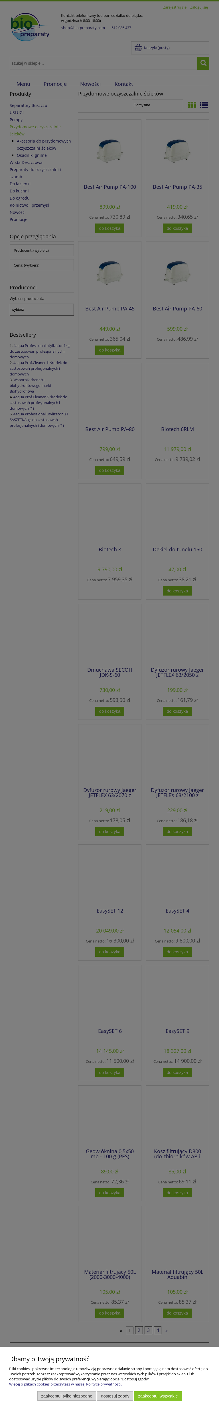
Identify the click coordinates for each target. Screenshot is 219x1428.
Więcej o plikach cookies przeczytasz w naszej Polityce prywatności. (65, 1384)
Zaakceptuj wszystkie (158, 1396)
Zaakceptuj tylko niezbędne (66, 1396)
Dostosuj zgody (115, 1396)
